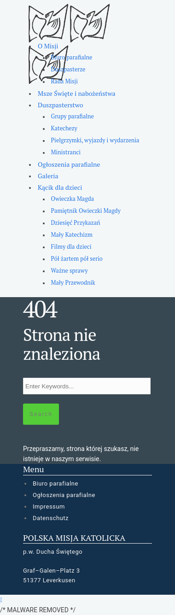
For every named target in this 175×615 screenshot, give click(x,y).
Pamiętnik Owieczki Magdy (86, 211)
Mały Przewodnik (73, 283)
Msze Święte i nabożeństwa (77, 93)
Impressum (49, 506)
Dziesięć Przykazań (75, 223)
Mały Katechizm (72, 235)
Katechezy (64, 128)
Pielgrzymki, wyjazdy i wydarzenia (95, 140)
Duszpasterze (68, 69)
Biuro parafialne (72, 57)
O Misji (48, 45)
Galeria (48, 175)
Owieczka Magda (72, 199)
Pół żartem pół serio (77, 259)
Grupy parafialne (72, 116)
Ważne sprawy (69, 271)
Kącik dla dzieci (60, 187)
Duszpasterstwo (60, 104)
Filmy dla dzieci (71, 247)
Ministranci (66, 152)
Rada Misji (64, 81)
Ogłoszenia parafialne (69, 164)
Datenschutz (51, 518)
